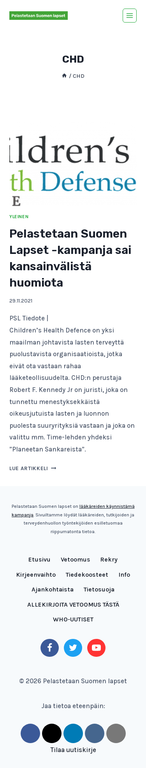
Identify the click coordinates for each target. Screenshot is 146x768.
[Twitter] (73, 648)
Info (124, 574)
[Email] (116, 733)
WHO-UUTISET (73, 619)
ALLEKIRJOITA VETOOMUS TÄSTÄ (73, 604)
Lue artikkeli (32, 468)
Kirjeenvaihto (36, 574)
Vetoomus (75, 559)
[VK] (94, 733)
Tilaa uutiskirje (73, 750)
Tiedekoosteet (87, 574)
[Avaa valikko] (130, 16)
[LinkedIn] (73, 733)
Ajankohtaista (53, 589)
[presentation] (73, 163)
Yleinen (18, 216)
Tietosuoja (99, 589)
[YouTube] (96, 648)
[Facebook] (49, 648)
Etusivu (39, 559)
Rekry (109, 559)
